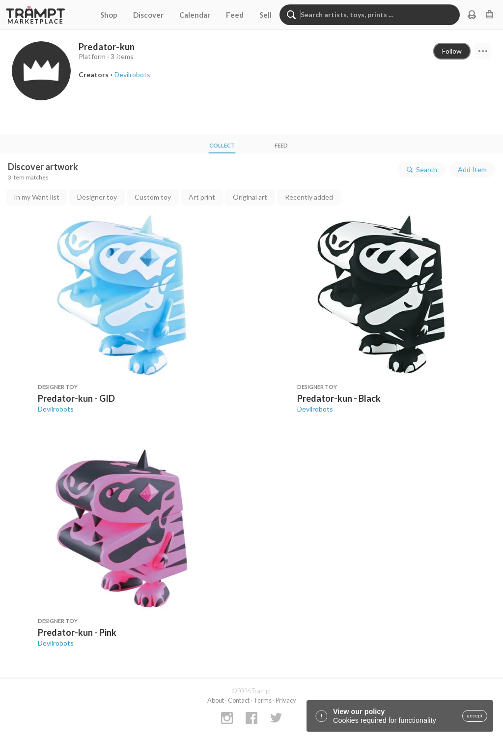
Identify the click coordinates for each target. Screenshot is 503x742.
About (215, 700)
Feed (235, 14)
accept (475, 715)
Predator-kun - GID (76, 398)
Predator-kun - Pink (77, 632)
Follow (452, 51)
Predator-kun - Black (339, 398)
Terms (262, 700)
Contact (239, 700)
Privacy (286, 700)
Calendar (194, 14)
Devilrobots (56, 409)
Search (421, 169)
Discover (148, 14)
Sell (265, 14)
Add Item (472, 169)
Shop (108, 14)
